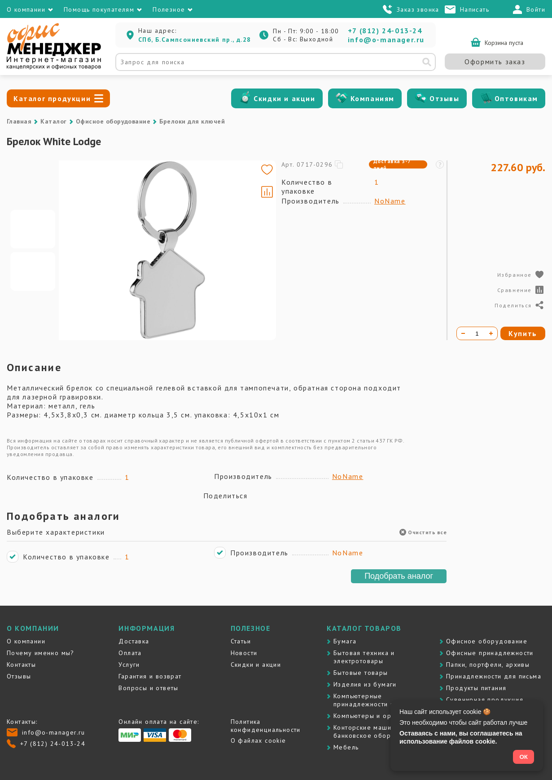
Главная (19, 121)
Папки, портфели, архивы (488, 664)
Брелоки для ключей (192, 121)
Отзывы (444, 98)
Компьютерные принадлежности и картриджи (382, 700)
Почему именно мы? (40, 653)
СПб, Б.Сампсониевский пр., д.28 (194, 39)
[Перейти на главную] (54, 67)
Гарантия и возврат (149, 676)
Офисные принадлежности (490, 653)
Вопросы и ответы (148, 688)
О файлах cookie (258, 740)
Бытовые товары (360, 673)
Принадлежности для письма (493, 676)
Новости (244, 653)
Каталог (53, 121)
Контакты (21, 664)
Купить (522, 333)
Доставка (133, 641)
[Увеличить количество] (490, 333)
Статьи (241, 641)
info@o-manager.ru (386, 39)
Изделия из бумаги (365, 684)
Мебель (346, 747)
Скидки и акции (284, 98)
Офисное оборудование (113, 121)
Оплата (129, 653)
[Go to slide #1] (32, 229)
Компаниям (372, 98)
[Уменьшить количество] (463, 333)
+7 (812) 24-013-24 (385, 30)
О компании (26, 641)
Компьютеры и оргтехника (376, 716)
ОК (523, 756)
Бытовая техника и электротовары (364, 657)
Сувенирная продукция (484, 700)
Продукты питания (476, 688)
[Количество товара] (477, 333)
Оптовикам (516, 98)
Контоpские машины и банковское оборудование (378, 731)
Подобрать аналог (398, 576)
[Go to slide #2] (32, 271)
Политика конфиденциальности (266, 726)
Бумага (344, 641)
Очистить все (423, 532)
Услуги (129, 664)
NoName (390, 200)
